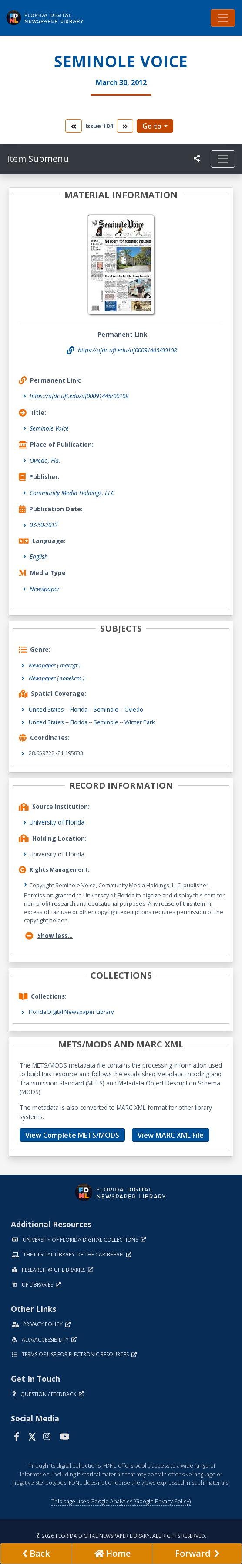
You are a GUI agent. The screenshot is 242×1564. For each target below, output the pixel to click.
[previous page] (36, 1553)
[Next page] (197, 1553)
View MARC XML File (171, 1135)
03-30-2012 (43, 524)
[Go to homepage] (112, 1553)
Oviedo (133, 709)
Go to (151, 126)
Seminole (106, 709)
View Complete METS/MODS (72, 1135)
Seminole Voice (49, 428)
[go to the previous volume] (73, 126)
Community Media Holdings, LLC (72, 493)
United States (46, 709)
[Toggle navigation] (223, 18)
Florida (78, 709)
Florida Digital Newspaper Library (71, 1012)
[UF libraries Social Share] (196, 158)
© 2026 (121, 1536)
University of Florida (57, 822)
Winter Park (139, 722)
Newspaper (45, 589)
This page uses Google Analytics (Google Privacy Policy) (121, 1501)
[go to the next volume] (125, 126)
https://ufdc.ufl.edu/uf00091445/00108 (79, 396)
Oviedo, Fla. (45, 460)
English (39, 556)
